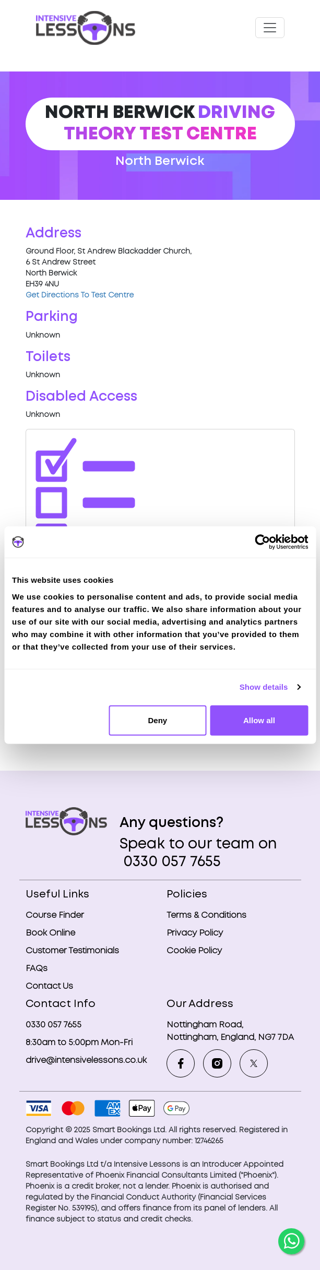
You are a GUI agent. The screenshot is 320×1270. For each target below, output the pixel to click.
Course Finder (55, 915)
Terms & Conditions (206, 915)
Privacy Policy (195, 933)
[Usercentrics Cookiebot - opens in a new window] (262, 542)
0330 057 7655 (170, 862)
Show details (264, 686)
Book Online (50, 933)
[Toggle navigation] (270, 27)
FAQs (37, 969)
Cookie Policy (194, 951)
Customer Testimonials (72, 951)
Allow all (259, 719)
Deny (157, 719)
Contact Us (49, 986)
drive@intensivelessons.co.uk (86, 1060)
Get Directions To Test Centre (80, 295)
